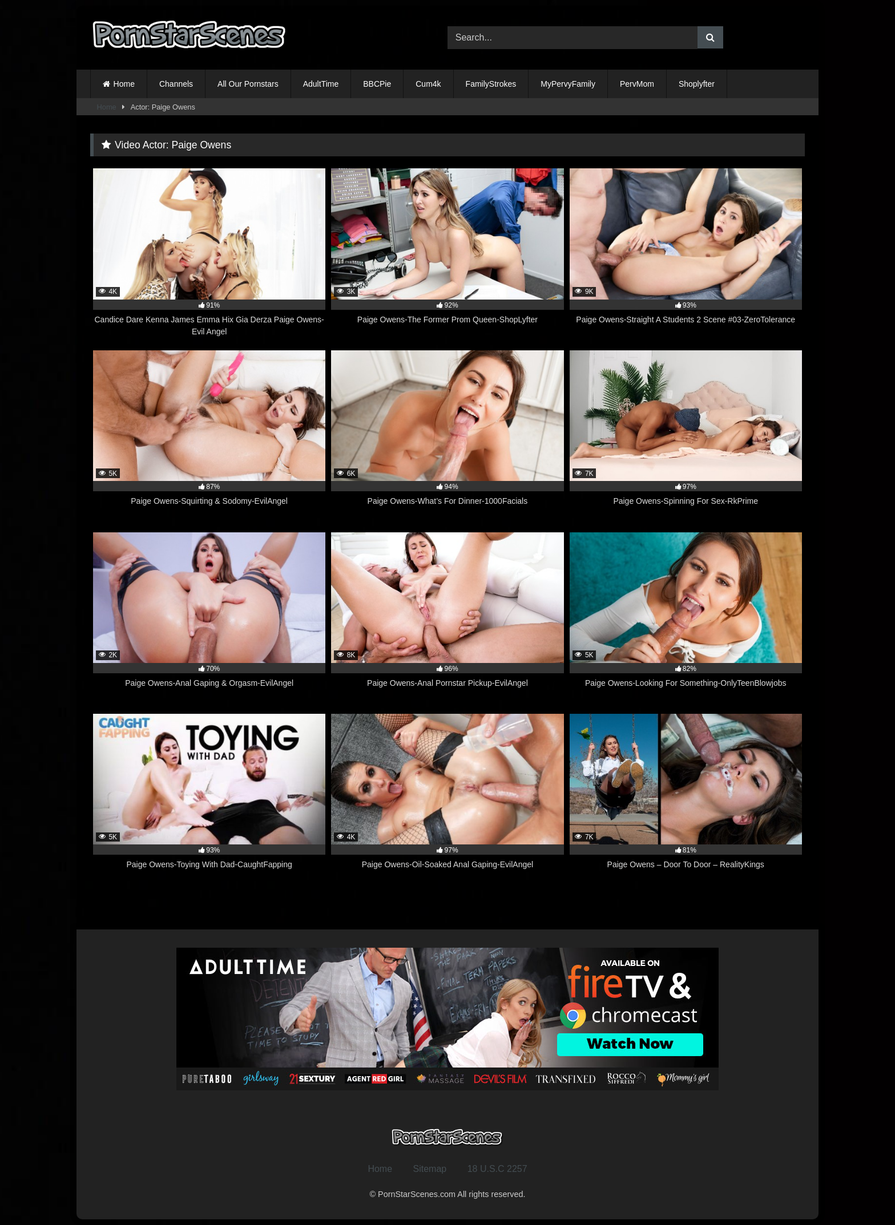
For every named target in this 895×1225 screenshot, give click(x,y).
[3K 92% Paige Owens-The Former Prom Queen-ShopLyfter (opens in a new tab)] (447, 252)
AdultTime (321, 83)
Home (124, 83)
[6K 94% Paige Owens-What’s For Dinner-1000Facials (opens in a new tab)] (447, 434)
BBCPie (377, 83)
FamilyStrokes (491, 83)
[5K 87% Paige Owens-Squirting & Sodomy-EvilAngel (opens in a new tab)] (209, 434)
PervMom (637, 83)
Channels (176, 83)
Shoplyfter (697, 83)
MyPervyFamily (568, 83)
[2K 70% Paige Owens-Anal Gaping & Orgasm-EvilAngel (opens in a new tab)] (209, 616)
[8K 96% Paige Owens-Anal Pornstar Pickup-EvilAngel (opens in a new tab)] (447, 616)
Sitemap (430, 1169)
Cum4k (428, 83)
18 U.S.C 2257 (497, 1169)
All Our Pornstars (248, 83)
